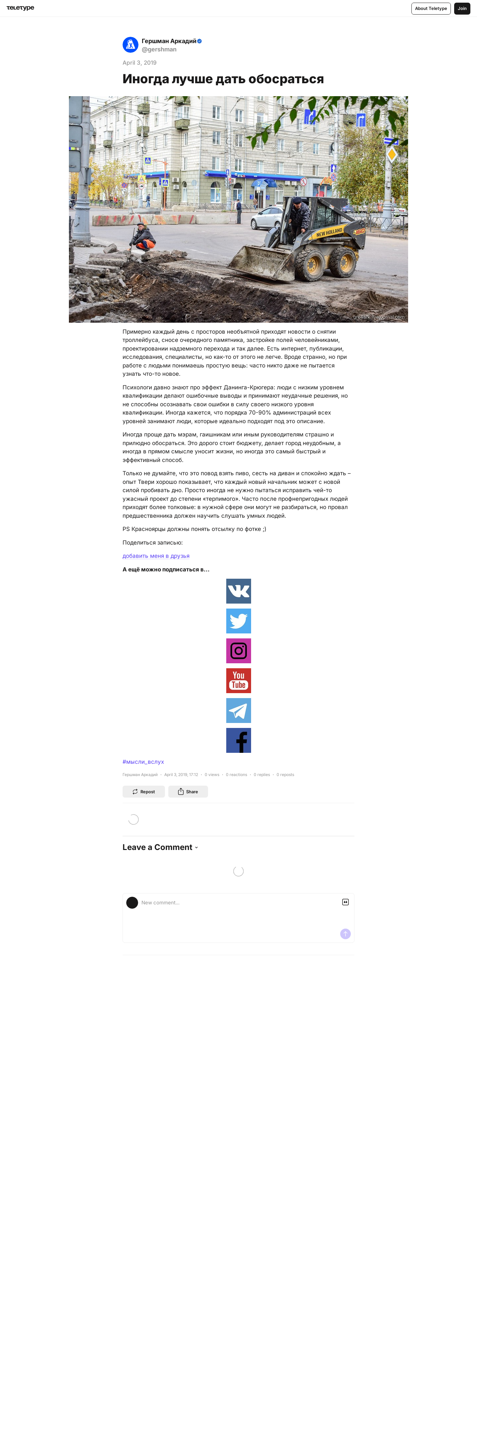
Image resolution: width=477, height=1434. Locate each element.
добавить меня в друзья (156, 556)
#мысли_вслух (143, 761)
